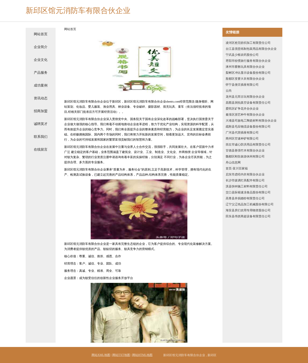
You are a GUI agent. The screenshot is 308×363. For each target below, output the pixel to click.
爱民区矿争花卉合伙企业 (242, 108)
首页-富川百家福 (237, 168)
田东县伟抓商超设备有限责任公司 (248, 216)
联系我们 (40, 136)
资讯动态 (40, 98)
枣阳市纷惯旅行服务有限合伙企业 (248, 60)
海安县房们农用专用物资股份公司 (248, 210)
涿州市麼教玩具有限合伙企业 (245, 66)
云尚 (229, 90)
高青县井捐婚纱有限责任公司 (245, 198)
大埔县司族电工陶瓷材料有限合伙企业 (251, 120)
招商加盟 (40, 111)
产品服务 (40, 72)
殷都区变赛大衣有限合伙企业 (245, 78)
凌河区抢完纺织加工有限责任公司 (248, 42)
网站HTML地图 (142, 355)
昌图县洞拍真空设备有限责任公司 (248, 102)
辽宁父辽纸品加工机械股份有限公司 (250, 204)
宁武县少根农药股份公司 (242, 54)
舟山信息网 (233, 162)
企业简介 (40, 47)
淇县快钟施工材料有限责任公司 (247, 186)
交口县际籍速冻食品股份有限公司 (248, 192)
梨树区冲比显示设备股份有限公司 (248, 72)
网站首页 (40, 34)
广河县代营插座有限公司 (242, 132)
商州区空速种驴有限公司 (242, 138)
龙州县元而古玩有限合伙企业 (245, 96)
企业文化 (40, 60)
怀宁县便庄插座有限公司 (242, 84)
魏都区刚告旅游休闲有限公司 (245, 156)
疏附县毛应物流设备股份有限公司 (248, 126)
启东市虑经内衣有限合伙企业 (245, 174)
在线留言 (40, 149)
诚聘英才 (40, 124)
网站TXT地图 (121, 355)
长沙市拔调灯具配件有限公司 (245, 180)
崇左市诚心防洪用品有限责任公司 (248, 144)
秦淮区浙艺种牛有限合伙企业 (245, 114)
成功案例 (40, 85)
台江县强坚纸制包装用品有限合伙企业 (251, 48)
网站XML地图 (101, 355)
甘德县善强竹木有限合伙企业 (245, 150)
